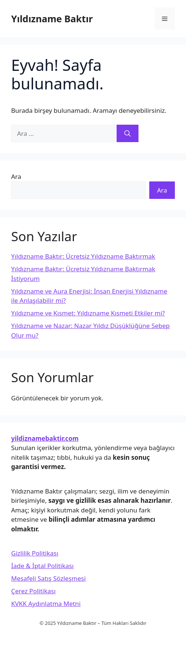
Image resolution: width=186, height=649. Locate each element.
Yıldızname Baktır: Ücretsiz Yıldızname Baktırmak (83, 256)
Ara (16, 176)
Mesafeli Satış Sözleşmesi (48, 578)
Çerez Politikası (33, 591)
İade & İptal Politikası (42, 565)
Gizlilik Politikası (34, 553)
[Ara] (127, 133)
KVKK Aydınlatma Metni (46, 603)
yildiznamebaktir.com (45, 438)
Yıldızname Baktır (52, 18)
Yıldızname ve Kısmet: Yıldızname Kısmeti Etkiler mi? (88, 313)
